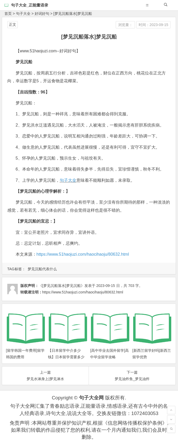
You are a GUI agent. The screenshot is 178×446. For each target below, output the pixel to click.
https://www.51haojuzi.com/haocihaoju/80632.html (82, 254)
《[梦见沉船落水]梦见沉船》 (61, 286)
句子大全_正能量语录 (29, 5)
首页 (8, 13)
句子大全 (23, 13)
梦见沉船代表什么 (42, 269)
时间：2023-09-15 (153, 25)
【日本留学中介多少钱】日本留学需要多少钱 (66, 357)
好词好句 (42, 13)
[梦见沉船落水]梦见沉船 (72, 13)
